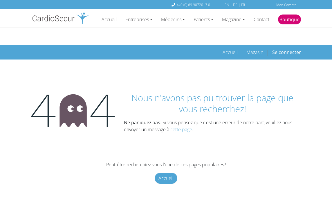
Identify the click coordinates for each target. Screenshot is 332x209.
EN (227, 4)
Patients (202, 19)
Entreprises (137, 19)
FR (243, 4)
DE (235, 4)
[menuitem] (230, 34)
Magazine (231, 19)
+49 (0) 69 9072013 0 (193, 4)
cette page (181, 112)
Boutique (289, 19)
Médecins (171, 19)
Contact (261, 19)
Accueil (109, 19)
